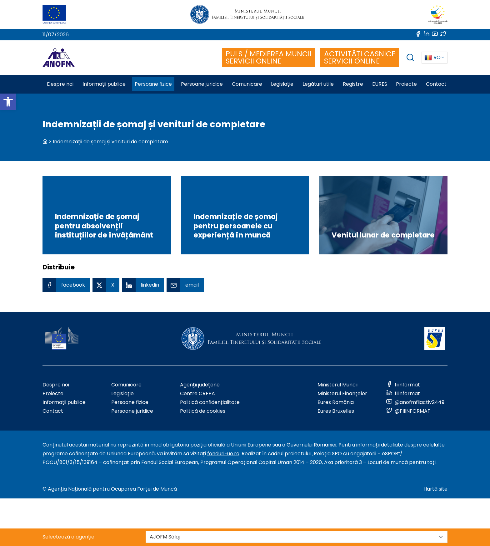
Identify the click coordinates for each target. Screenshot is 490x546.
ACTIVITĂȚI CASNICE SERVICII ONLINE (359, 57)
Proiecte (52, 393)
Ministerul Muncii (338, 384)
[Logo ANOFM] (58, 57)
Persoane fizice (129, 402)
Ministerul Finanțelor (342, 393)
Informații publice (64, 402)
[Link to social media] (418, 34)
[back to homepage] (45, 141)
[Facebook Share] (66, 285)
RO (432, 57)
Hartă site (435, 488)
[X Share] (105, 285)
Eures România (336, 402)
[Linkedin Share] (143, 285)
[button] (8, 102)
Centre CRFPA (197, 393)
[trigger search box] (410, 58)
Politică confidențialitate (210, 402)
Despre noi (55, 384)
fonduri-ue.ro (223, 453)
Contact (52, 411)
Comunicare (126, 384)
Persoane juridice (132, 411)
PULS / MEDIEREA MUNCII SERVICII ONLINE (269, 57)
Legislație (122, 393)
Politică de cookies (202, 411)
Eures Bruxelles (336, 411)
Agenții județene (200, 384)
